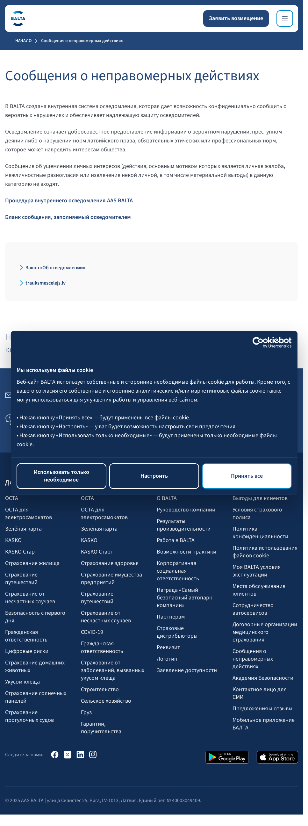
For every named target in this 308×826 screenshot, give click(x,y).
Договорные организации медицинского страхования (265, 632)
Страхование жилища (32, 563)
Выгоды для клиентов (260, 498)
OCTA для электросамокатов (28, 513)
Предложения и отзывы (262, 709)
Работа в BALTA (176, 540)
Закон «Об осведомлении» (55, 267)
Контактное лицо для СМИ (260, 693)
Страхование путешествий (21, 578)
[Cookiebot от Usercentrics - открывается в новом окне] (264, 342)
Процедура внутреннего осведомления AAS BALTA (69, 201)
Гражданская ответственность (26, 636)
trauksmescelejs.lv (45, 282)
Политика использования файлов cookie (265, 552)
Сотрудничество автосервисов (253, 609)
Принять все (247, 476)
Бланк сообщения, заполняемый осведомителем (68, 217)
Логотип (167, 659)
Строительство (100, 689)
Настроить (154, 476)
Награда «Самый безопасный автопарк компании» (184, 597)
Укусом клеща (22, 682)
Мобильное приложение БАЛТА (264, 724)
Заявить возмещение (236, 18)
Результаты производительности (184, 525)
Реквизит (168, 647)
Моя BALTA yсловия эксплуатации (257, 571)
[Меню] (284, 18)
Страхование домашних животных (35, 666)
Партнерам (171, 617)
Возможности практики (186, 552)
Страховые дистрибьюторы (177, 632)
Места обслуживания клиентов (259, 590)
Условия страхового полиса (257, 513)
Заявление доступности (187, 670)
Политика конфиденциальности (260, 532)
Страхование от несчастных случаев (30, 597)
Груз (86, 712)
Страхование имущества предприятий (111, 578)
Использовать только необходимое (61, 476)
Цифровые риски (26, 651)
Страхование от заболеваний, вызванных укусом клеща (112, 670)
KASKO (13, 540)
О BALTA (167, 498)
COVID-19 (92, 632)
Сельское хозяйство (106, 701)
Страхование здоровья (110, 563)
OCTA (11, 498)
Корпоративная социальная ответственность (178, 571)
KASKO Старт (21, 552)
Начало (23, 41)
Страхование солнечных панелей (35, 697)
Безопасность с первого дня (35, 617)
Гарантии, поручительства (101, 727)
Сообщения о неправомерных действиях (253, 659)
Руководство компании (186, 510)
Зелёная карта (23, 529)
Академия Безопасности (263, 678)
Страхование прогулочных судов (29, 716)
